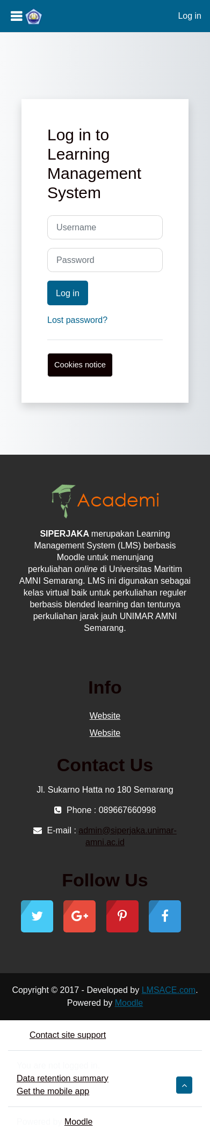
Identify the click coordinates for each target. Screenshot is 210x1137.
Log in (189, 15)
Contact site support (61, 1035)
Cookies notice (80, 364)
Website (105, 715)
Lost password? (77, 320)
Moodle (129, 1002)
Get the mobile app (53, 1091)
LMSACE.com (168, 990)
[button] (184, 1085)
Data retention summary (62, 1078)
